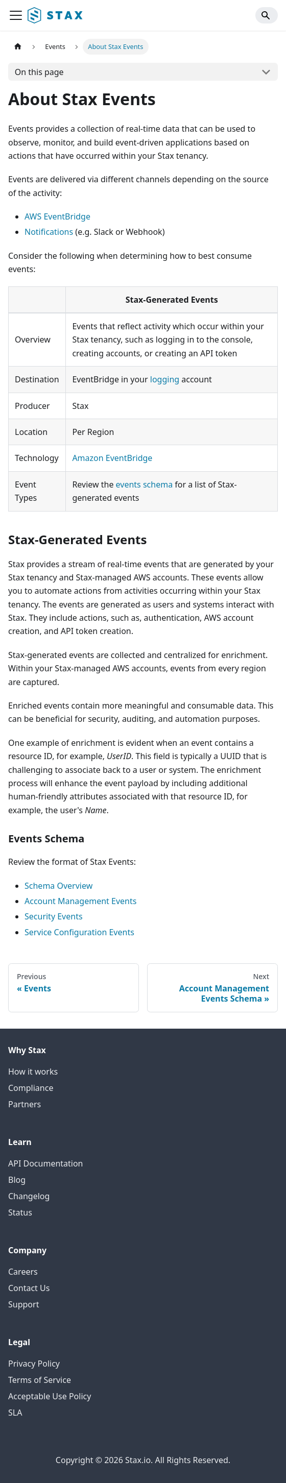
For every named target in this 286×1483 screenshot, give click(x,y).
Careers (23, 1271)
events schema (144, 484)
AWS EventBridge (57, 216)
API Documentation (45, 1163)
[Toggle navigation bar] (15, 15)
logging (164, 379)
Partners (24, 1104)
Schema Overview (58, 885)
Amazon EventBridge (112, 458)
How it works (33, 1071)
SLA (15, 1412)
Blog (17, 1179)
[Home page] (18, 47)
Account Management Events (80, 901)
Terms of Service (39, 1379)
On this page (39, 72)
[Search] (266, 15)
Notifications (49, 231)
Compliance (30, 1087)
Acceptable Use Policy (49, 1396)
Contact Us (29, 1288)
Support (23, 1304)
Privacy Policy (34, 1363)
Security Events (54, 916)
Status (20, 1212)
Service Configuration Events (79, 932)
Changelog (29, 1196)
